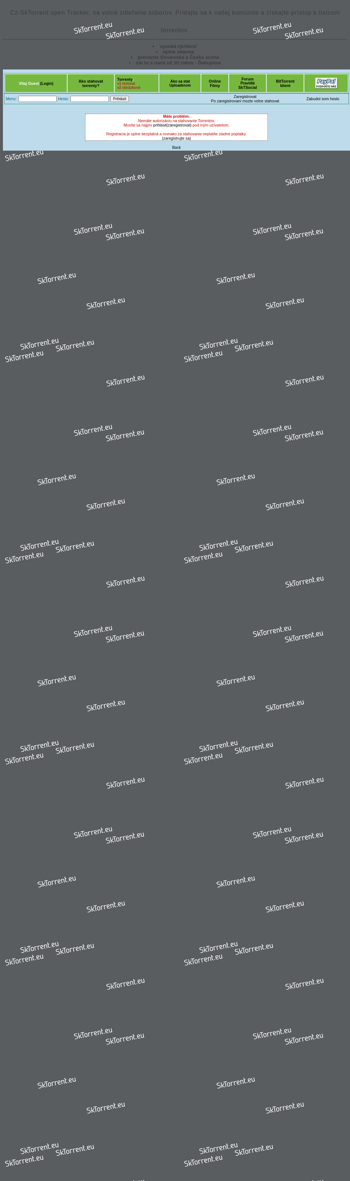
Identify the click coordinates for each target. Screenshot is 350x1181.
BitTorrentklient (285, 83)
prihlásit (160, 125)
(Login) (46, 83)
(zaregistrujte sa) (176, 138)
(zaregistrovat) (179, 125)
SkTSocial (247, 87)
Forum (247, 79)
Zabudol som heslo (323, 99)
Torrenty (125, 79)
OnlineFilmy (215, 83)
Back (176, 147)
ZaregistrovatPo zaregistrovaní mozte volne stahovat (245, 98)
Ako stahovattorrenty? (91, 83)
